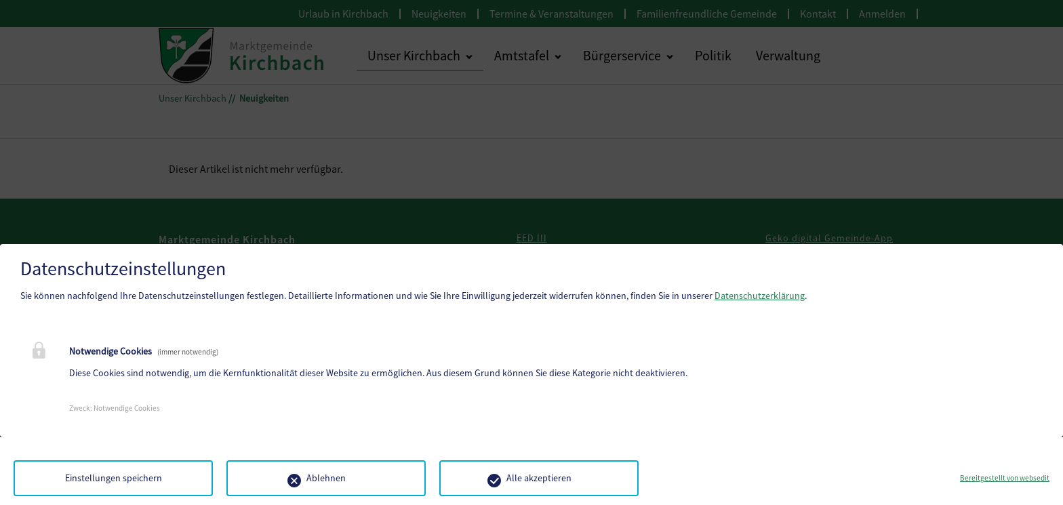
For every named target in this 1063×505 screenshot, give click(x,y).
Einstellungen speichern (113, 478)
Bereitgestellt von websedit (1004, 478)
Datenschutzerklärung (760, 295)
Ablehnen (326, 478)
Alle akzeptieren (538, 478)
